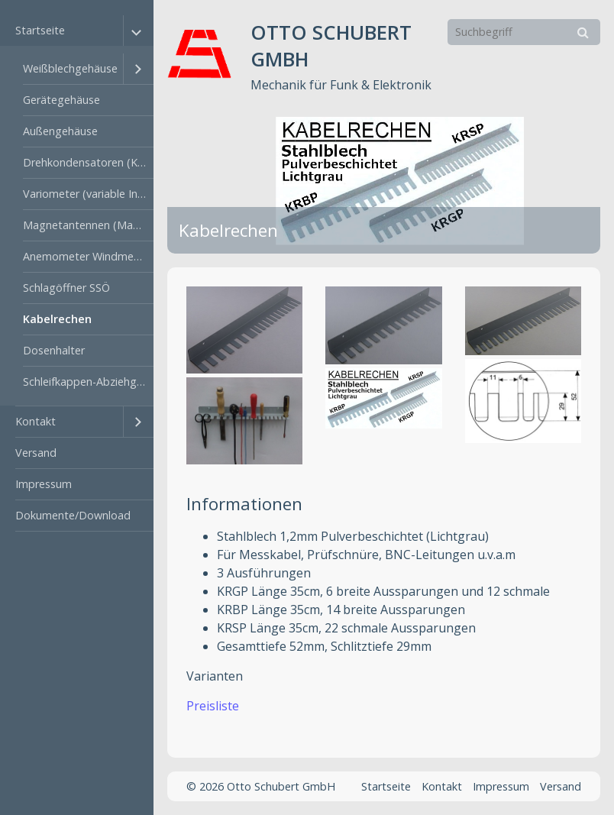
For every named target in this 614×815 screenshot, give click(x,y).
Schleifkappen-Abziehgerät (88, 381)
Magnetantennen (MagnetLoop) (88, 225)
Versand (36, 452)
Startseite (40, 30)
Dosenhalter (54, 350)
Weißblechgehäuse (70, 68)
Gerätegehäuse (61, 99)
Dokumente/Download (73, 515)
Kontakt (35, 421)
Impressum (43, 484)
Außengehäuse (60, 131)
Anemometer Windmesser (88, 256)
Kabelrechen (57, 319)
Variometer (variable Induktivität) (88, 193)
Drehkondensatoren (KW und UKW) (88, 162)
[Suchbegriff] (524, 32)
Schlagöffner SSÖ (66, 287)
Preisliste (212, 705)
